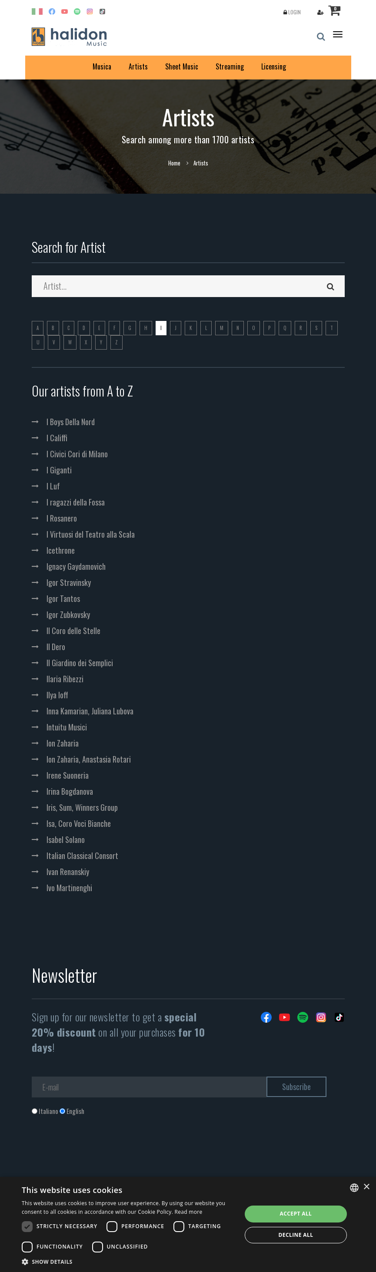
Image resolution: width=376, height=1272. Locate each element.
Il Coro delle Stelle (73, 630)
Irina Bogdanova (70, 791)
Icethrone (61, 550)
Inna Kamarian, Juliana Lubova (90, 711)
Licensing (273, 66)
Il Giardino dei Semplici (80, 662)
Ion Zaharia (63, 743)
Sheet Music (181, 66)
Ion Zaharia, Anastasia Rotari (89, 759)
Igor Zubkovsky (68, 614)
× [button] (366, 1187)
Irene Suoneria (68, 775)
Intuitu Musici (67, 727)
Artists (138, 66)
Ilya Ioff (57, 694)
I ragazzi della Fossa (76, 502)
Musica (102, 66)
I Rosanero (62, 518)
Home (174, 163)
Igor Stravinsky (69, 582)
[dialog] (188, 1224)
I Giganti (59, 470)
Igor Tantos (63, 598)
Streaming (230, 66)
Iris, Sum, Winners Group (82, 807)
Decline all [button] (296, 1235)
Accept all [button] (296, 1213)
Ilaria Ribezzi (65, 678)
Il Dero (56, 646)
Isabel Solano (66, 839)
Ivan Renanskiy (68, 871)
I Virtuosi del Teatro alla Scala (91, 534)
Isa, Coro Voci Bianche (79, 823)
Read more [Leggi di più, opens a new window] (189, 1212)
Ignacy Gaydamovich (76, 566)
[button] (128, 1261)
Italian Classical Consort (82, 855)
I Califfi (57, 437)
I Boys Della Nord (71, 421)
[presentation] (98, 1151)
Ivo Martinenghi (69, 887)
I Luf (53, 486)
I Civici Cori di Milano (77, 453)
